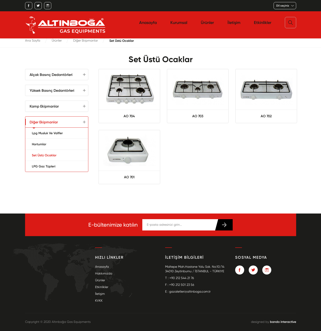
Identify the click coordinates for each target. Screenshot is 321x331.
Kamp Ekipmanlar (44, 106)
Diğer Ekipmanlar (85, 40)
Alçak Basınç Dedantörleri (51, 74)
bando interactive (283, 322)
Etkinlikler (262, 22)
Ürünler (207, 22)
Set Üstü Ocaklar (44, 155)
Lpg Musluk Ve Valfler (47, 133)
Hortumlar (39, 144)
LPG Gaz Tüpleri (43, 166)
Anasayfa (148, 22)
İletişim (233, 22)
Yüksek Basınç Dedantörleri (52, 90)
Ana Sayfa (32, 40)
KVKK (99, 301)
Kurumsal (178, 22)
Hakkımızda (103, 273)
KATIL (224, 224)
